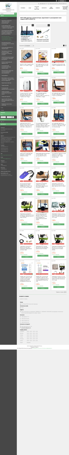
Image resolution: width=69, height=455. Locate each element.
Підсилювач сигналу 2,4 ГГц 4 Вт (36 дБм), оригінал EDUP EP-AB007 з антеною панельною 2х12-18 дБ (59, 215)
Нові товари (51, 8)
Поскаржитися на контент (37, 348)
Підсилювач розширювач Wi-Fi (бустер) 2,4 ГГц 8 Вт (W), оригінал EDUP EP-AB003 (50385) (58, 248)
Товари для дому (5, 85)
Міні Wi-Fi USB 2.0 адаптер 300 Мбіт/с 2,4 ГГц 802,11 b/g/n (26, 65)
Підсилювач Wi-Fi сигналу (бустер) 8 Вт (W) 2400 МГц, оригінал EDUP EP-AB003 (42, 247)
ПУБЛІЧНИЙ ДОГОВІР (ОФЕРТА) (65, 8)
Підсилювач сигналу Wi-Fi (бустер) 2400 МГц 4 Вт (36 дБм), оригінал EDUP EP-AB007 (59, 185)
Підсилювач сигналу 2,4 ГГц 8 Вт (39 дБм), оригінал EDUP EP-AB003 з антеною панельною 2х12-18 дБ (59, 278)
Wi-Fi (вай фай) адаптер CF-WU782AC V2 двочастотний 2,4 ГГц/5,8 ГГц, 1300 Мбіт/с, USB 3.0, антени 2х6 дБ (59, 125)
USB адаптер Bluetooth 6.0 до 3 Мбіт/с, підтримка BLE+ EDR (58, 65)
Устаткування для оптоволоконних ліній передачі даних (6, 67)
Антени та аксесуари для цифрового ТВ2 (7, 62)
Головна (23, 7)
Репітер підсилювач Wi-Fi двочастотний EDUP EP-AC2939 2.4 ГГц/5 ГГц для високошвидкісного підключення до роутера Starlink (41, 216)
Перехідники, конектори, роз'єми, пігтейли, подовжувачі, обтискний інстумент (7, 53)
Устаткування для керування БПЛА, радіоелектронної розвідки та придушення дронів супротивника (8, 32)
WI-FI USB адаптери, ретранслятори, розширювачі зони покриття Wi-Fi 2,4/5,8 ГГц (26, 39)
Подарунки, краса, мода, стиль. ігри (7, 104)
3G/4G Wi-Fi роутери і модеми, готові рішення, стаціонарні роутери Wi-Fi (8, 58)
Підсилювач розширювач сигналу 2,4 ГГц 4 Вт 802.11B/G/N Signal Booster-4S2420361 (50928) (42, 185)
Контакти (44, 7)
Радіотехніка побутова (6, 82)
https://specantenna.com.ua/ (6, 155)
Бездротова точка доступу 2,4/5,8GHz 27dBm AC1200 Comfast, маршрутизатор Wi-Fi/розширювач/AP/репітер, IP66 (42, 279)
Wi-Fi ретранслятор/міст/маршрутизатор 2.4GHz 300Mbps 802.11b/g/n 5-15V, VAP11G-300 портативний (26, 185)
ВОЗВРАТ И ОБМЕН (23, 299)
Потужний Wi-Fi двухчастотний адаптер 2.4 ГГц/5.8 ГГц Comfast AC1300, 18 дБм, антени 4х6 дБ (59, 155)
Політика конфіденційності (47, 348)
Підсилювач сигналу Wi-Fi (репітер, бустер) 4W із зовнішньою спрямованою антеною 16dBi (26, 248)
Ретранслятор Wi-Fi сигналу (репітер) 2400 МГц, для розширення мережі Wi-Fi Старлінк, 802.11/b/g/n (26, 95)
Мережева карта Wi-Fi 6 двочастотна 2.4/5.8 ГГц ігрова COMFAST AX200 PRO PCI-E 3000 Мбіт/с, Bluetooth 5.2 (27, 125)
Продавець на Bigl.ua (34, 347)
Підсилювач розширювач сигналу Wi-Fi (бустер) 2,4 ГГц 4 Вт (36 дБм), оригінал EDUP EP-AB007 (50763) (27, 215)
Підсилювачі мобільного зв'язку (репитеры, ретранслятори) (7, 22)
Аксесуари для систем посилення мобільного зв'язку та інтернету (8, 43)
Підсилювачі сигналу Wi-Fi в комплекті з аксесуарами (43, 40)
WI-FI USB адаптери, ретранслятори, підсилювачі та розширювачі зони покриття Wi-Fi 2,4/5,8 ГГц (7, 38)
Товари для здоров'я (6, 96)
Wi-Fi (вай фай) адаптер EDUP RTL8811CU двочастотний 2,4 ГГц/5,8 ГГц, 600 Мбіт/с (58, 94)
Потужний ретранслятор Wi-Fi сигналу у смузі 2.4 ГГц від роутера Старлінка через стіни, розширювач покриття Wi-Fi (43, 125)
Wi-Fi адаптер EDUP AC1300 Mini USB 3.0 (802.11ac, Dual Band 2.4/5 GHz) (42, 65)
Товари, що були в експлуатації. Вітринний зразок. (6, 93)
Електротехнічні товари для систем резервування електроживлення (7, 72)
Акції (30, 7)
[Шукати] (15, 14)
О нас (2, 107)
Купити (26, 72)
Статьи (2, 110)
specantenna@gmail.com (6, 158)
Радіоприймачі (5, 75)
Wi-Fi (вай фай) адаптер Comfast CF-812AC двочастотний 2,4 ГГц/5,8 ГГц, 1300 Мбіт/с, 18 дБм (42, 95)
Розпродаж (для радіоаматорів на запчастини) (8, 88)
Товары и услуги (4, 18)
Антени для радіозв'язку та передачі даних (7, 48)
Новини (58, 7)
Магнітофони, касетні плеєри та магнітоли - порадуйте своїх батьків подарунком (8, 79)
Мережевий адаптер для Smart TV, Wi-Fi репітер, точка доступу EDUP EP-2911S (43, 154)
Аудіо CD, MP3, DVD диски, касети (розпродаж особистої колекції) (8, 100)
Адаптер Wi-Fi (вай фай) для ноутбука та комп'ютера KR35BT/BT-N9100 (26, 154)
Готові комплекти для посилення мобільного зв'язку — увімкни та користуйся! (8, 26)
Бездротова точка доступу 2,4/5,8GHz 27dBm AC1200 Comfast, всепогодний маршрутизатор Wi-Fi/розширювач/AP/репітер (26, 279)
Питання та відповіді (36, 8)
